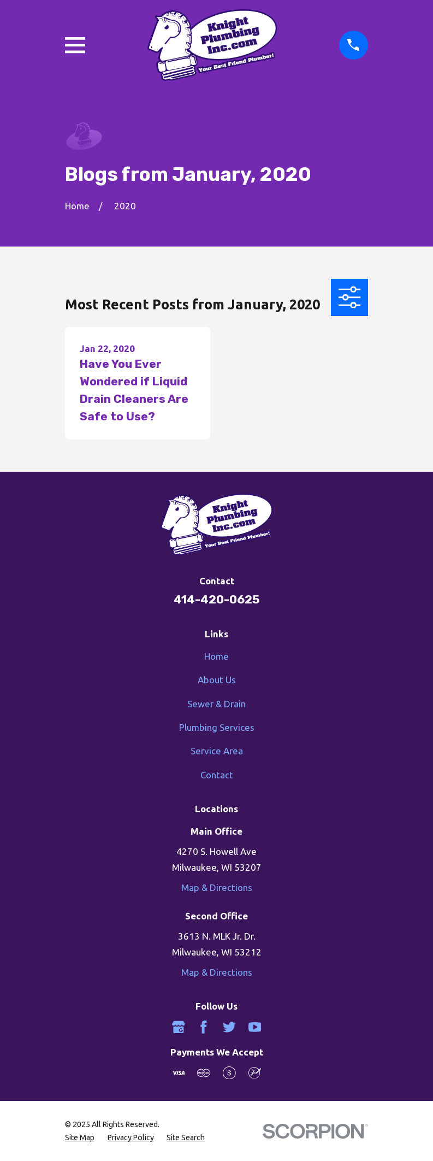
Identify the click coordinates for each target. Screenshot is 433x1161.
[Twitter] (229, 1027)
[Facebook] (203, 1027)
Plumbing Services (216, 727)
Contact (216, 775)
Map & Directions (216, 887)
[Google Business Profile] (178, 1027)
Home (216, 656)
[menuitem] (79, 1138)
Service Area (217, 751)
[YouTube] (255, 1027)
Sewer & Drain (216, 704)
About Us (217, 680)
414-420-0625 (216, 599)
